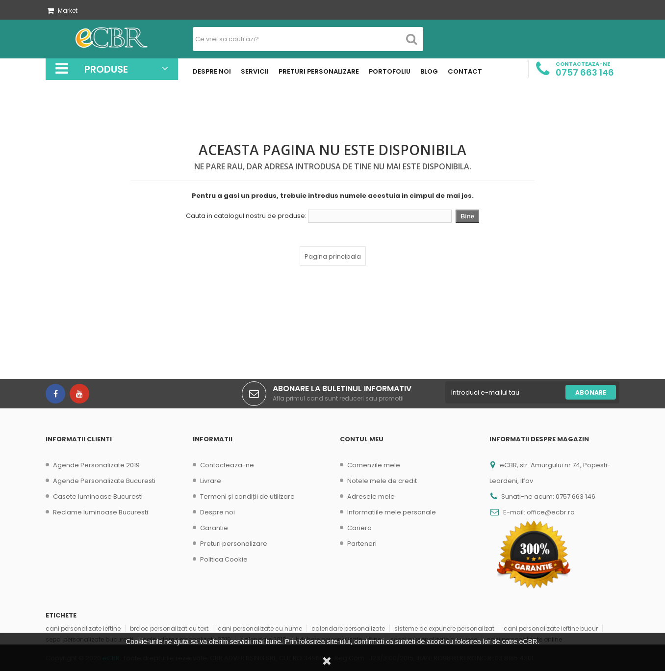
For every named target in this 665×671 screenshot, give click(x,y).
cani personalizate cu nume (260, 628)
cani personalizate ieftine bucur (551, 628)
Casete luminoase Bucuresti (98, 496)
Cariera (359, 528)
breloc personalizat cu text (169, 628)
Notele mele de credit (382, 480)
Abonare (590, 392)
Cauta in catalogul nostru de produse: (246, 216)
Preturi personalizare (233, 543)
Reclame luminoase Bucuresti (100, 512)
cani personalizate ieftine (83, 628)
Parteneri (362, 543)
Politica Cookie (224, 559)
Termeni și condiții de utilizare (247, 496)
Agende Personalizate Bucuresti (104, 480)
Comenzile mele (373, 465)
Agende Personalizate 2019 (96, 465)
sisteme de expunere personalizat (444, 628)
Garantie (214, 528)
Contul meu (362, 439)
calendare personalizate (348, 628)
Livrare (210, 480)
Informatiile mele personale (391, 512)
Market (62, 10)
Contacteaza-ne (227, 465)
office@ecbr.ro (551, 512)
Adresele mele (371, 496)
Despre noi (217, 512)
